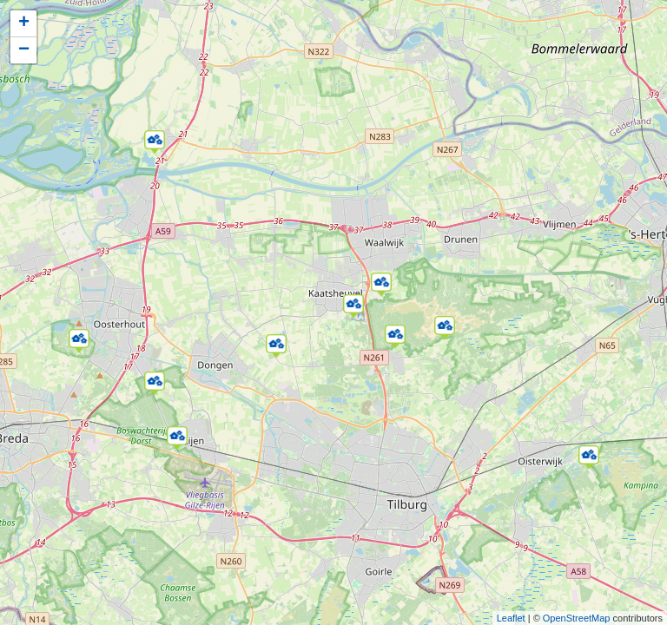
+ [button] (24, 23)
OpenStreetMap (577, 618)
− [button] (24, 50)
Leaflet (511, 618)
